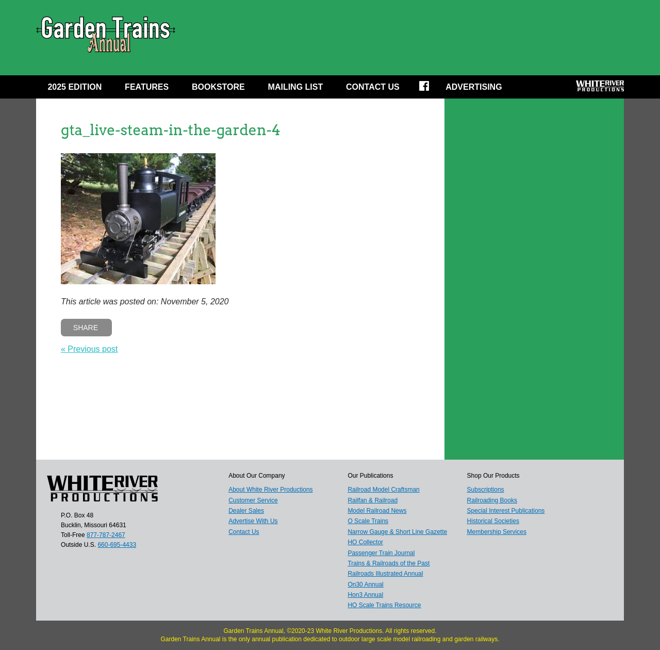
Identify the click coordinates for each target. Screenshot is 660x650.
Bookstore (218, 87)
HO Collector (365, 542)
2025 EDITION (74, 87)
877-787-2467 (106, 535)
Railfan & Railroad (373, 500)
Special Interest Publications (506, 510)
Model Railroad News (377, 510)
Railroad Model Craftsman (383, 489)
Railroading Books (492, 500)
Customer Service (252, 500)
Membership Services (496, 531)
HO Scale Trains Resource (384, 605)
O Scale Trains (368, 521)
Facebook (430, 89)
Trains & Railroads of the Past (389, 563)
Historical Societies (493, 521)
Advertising (474, 87)
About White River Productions (270, 489)
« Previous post (89, 349)
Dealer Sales (246, 510)
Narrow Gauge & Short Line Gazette (397, 531)
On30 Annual (365, 584)
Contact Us (373, 87)
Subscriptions (485, 489)
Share (85, 327)
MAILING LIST (295, 87)
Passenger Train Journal (381, 553)
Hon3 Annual (365, 594)
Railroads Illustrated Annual (385, 573)
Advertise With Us (252, 521)
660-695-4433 (116, 544)
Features (147, 87)
